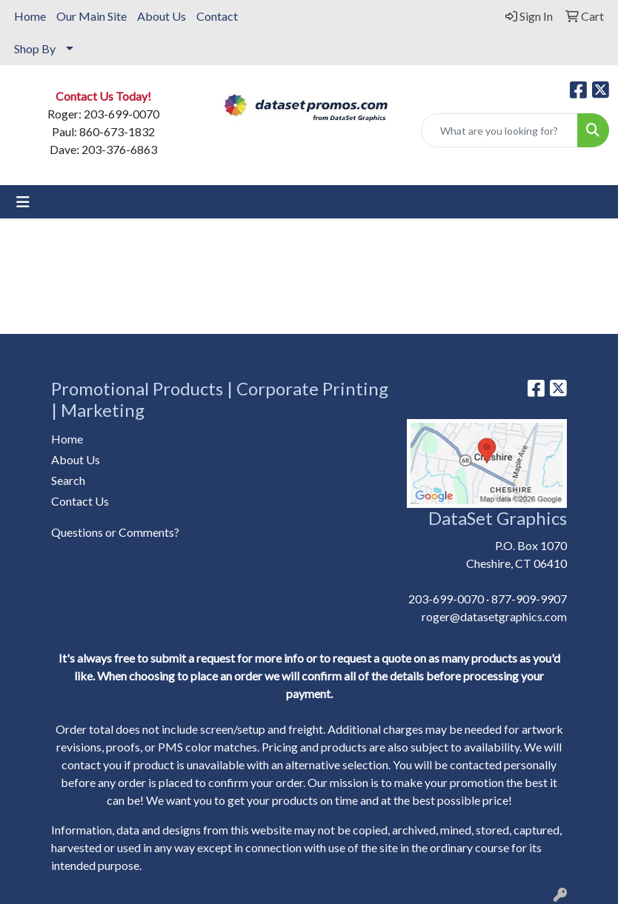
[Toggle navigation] (23, 201)
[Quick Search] (499, 130)
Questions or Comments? (115, 532)
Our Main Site (91, 16)
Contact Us (80, 501)
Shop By (35, 48)
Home (30, 16)
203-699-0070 (446, 599)
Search (68, 480)
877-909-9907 (529, 599)
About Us (161, 16)
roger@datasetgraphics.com (494, 616)
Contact (217, 16)
